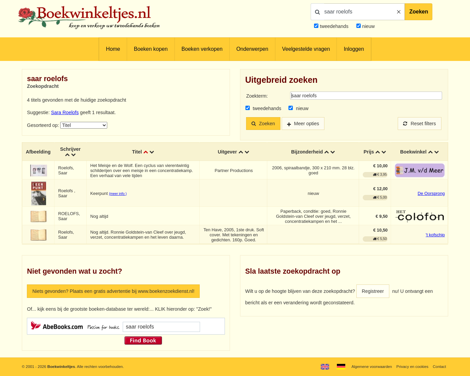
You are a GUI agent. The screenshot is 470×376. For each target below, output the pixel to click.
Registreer (373, 291)
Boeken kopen (150, 49)
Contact (439, 367)
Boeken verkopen (202, 49)
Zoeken (418, 11)
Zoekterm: (257, 96)
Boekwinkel (413, 151)
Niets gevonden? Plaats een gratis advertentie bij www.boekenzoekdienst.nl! (113, 291)
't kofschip (435, 234)
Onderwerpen (252, 49)
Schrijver (70, 148)
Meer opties (306, 123)
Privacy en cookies (412, 367)
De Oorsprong (431, 193)
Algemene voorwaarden (371, 367)
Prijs (369, 151)
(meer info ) (117, 193)
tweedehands (334, 26)
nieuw (368, 26)
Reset (419, 123)
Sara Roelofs (65, 112)
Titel (137, 151)
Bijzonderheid (307, 151)
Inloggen (354, 49)
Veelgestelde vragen (306, 49)
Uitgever (227, 151)
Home (113, 49)
